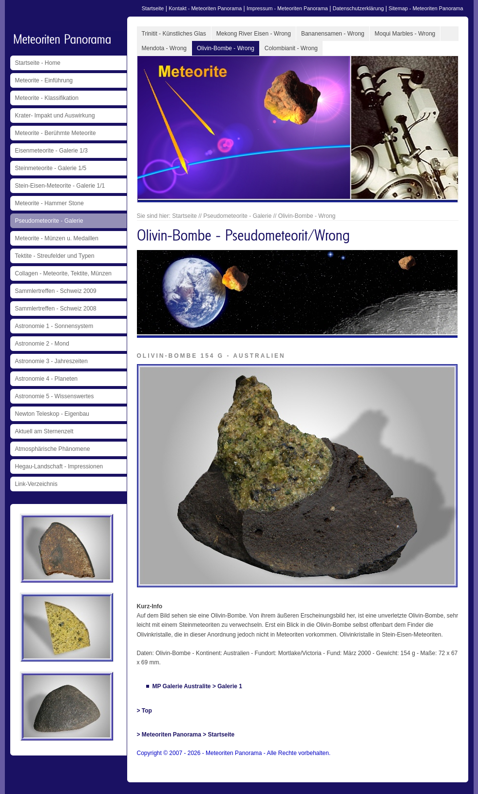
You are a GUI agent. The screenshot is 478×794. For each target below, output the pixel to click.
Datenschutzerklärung (358, 8)
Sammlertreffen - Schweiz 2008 (55, 308)
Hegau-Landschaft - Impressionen (59, 466)
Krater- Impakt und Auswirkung (55, 115)
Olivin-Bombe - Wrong (225, 48)
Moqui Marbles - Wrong (405, 33)
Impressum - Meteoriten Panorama (287, 8)
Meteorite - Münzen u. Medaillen (56, 238)
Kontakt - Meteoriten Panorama (205, 8)
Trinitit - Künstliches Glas (174, 33)
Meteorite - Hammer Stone (49, 203)
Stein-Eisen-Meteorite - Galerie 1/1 (60, 185)
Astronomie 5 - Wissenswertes (54, 396)
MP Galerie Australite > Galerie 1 (197, 686)
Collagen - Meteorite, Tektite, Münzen (63, 273)
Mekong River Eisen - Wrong (253, 33)
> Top (144, 710)
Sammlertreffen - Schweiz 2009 (55, 291)
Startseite (153, 8)
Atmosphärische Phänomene (52, 448)
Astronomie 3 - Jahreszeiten (51, 361)
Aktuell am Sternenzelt (44, 431)
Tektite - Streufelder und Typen (55, 255)
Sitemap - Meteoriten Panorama (425, 8)
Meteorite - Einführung (44, 80)
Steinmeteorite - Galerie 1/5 (51, 168)
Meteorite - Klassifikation (47, 98)
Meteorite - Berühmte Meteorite (55, 133)
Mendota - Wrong (164, 48)
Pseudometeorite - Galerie (49, 220)
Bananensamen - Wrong (332, 33)
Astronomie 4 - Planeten (46, 378)
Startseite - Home (37, 62)
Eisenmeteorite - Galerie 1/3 (51, 150)
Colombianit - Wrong (291, 48)
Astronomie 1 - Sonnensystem (54, 326)
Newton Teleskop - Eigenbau (52, 413)
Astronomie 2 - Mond (42, 343)
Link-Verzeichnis (36, 484)
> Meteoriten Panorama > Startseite (186, 734)
